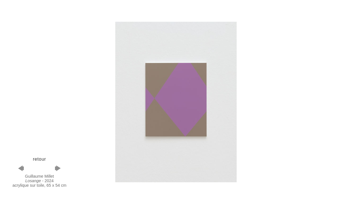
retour (39, 159)
